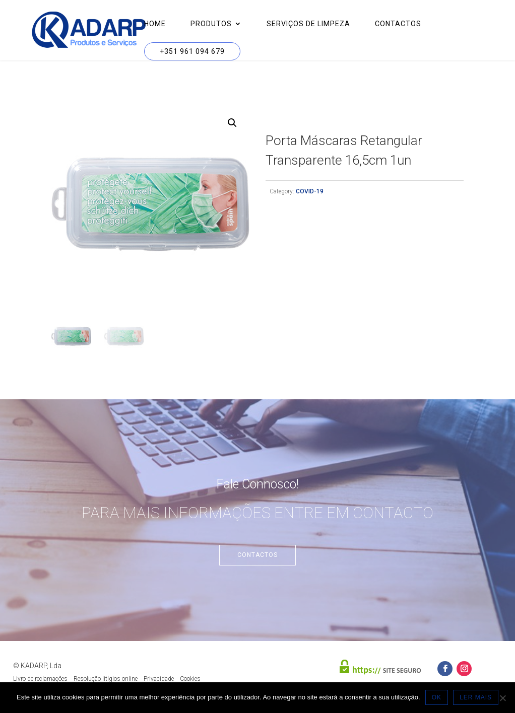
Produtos (211, 24)
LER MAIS (476, 697)
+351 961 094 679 (192, 51)
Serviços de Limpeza (308, 24)
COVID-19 (310, 191)
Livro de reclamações (40, 678)
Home (155, 24)
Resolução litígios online (106, 678)
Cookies (190, 678)
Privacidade (159, 678)
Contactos (398, 24)
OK (436, 697)
